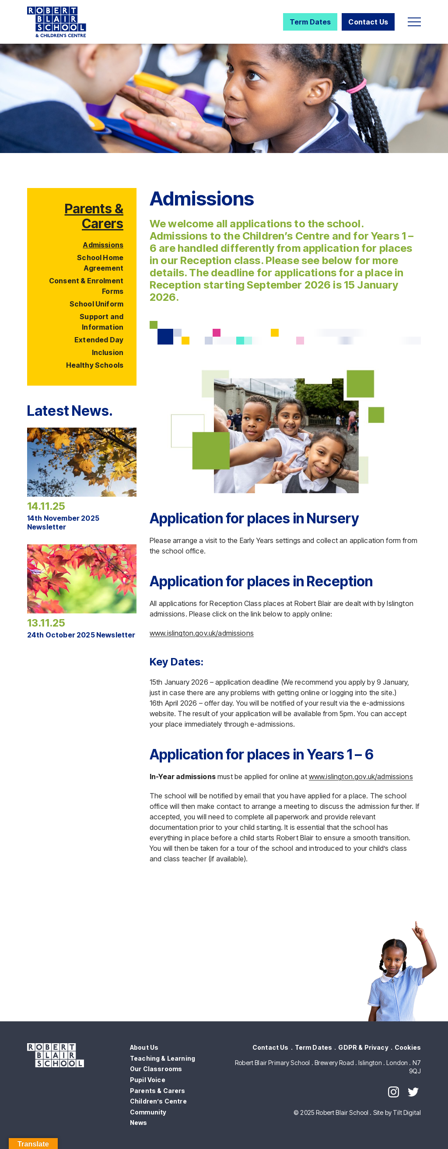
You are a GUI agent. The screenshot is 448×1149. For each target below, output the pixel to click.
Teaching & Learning (162, 1058)
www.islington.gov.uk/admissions (202, 633)
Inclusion (107, 352)
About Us (144, 1047)
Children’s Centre (158, 1101)
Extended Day (98, 339)
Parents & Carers (94, 216)
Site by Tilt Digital (397, 1112)
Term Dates (310, 21)
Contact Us (368, 21)
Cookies (408, 1047)
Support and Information (101, 321)
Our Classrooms (156, 1068)
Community (148, 1112)
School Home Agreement (100, 262)
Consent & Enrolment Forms (86, 286)
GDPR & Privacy (363, 1047)
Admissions (103, 244)
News (138, 1122)
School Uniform (96, 303)
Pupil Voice (147, 1079)
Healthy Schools (94, 365)
